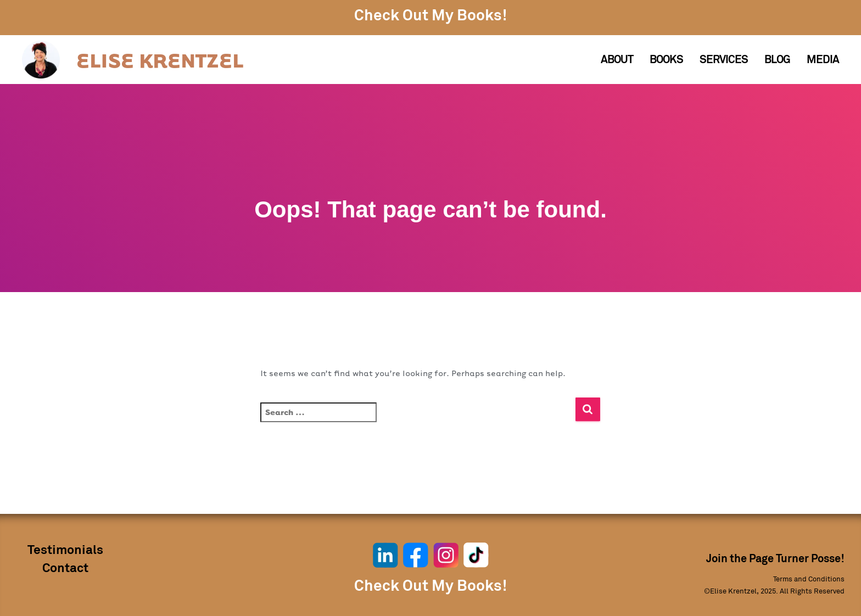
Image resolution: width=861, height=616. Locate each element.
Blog (777, 59)
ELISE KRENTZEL (159, 59)
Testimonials (65, 550)
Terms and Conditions (809, 579)
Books (666, 59)
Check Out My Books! (430, 16)
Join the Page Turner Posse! (775, 558)
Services (724, 59)
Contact (65, 568)
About (617, 59)
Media (823, 59)
